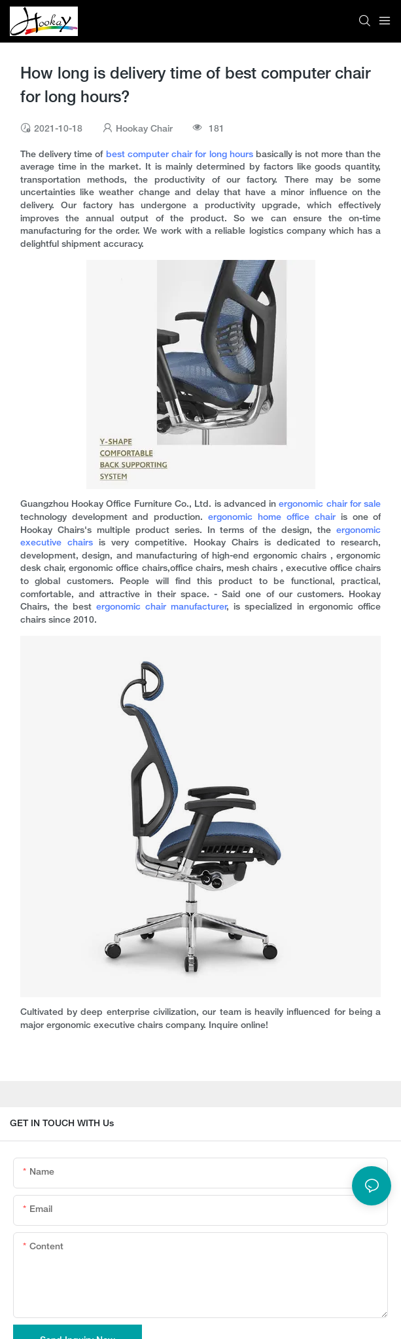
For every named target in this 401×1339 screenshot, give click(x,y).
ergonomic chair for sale (330, 504)
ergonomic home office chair (272, 517)
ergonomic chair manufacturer (161, 607)
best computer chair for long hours (179, 155)
